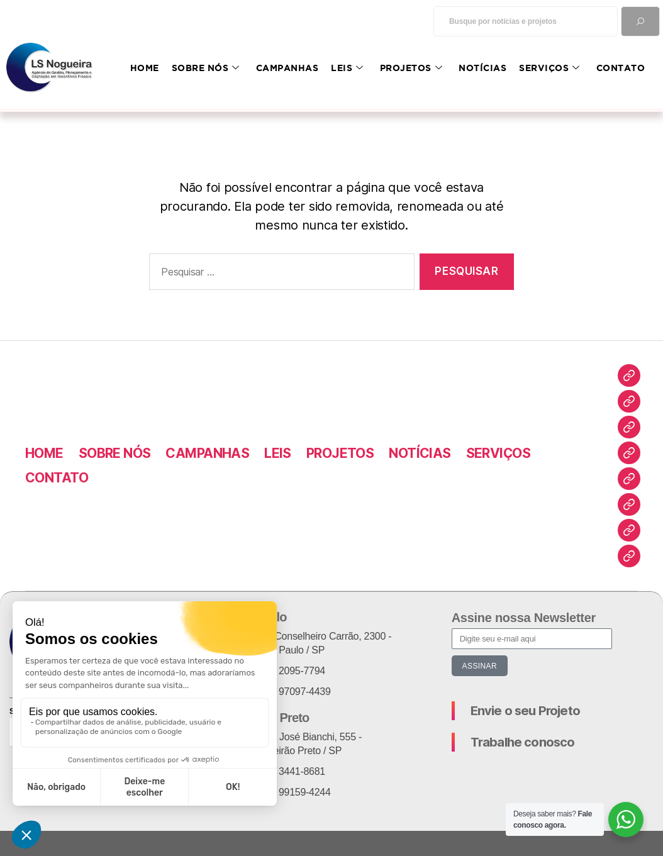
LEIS (347, 67)
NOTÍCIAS (482, 67)
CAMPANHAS (287, 67)
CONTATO (620, 67)
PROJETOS (411, 67)
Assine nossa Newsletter (524, 618)
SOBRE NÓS (206, 67)
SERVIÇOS (549, 67)
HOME (144, 67)
